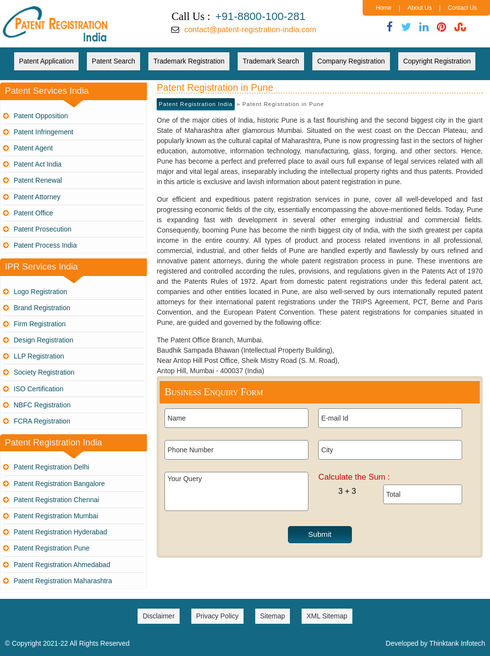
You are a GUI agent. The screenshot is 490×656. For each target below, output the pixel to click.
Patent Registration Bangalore (59, 483)
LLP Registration (39, 356)
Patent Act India (37, 164)
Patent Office (33, 213)
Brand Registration (42, 308)
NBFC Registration (42, 405)
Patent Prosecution (42, 229)
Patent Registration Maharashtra (63, 581)
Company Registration (351, 61)
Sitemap (272, 616)
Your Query (236, 491)
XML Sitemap (326, 616)
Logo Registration (40, 292)
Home (383, 7)
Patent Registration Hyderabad (60, 532)
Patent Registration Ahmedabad (62, 565)
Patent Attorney (37, 197)
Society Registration (44, 372)
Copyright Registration (437, 61)
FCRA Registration (42, 421)
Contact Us (462, 7)
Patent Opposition (41, 116)
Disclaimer (158, 616)
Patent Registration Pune (52, 548)
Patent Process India (45, 245)
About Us (419, 7)
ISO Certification (38, 389)
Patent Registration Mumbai (56, 516)
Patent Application (46, 61)
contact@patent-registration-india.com (250, 29)
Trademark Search (271, 61)
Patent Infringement (43, 132)
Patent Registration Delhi (51, 467)
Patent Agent (33, 148)
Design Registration (43, 340)
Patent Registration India (195, 104)
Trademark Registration (189, 61)
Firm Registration (40, 324)
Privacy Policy (217, 616)
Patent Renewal (38, 180)
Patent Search (113, 61)
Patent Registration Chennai (56, 500)
